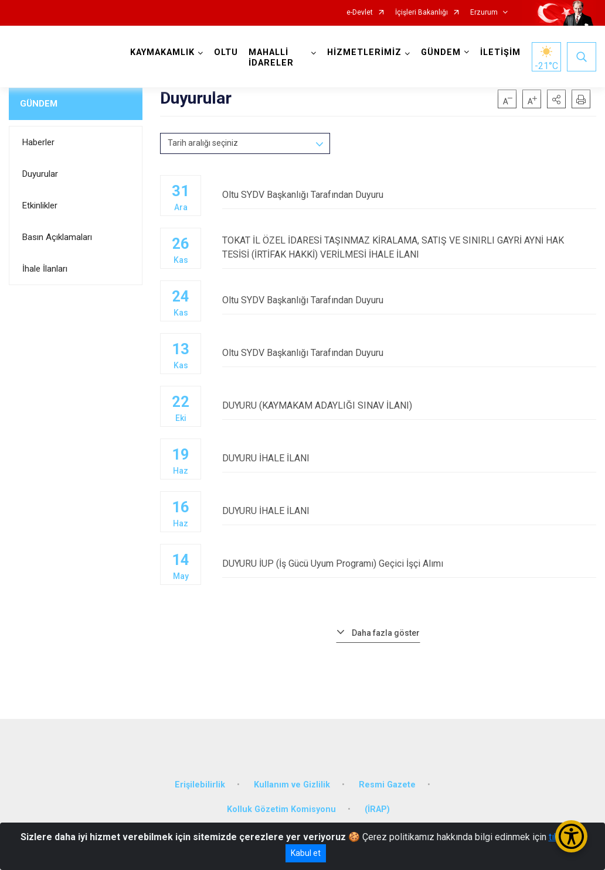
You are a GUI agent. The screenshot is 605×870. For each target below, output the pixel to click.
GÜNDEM (38, 103)
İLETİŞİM (500, 52)
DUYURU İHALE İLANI (409, 458)
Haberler (38, 142)
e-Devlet (359, 12)
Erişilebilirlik (200, 785)
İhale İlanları (44, 268)
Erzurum (484, 12)
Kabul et (306, 853)
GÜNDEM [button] (441, 52)
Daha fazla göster (386, 633)
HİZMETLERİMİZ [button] (364, 52)
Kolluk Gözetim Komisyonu (281, 809)
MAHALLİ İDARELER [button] (271, 57)
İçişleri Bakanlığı (421, 12)
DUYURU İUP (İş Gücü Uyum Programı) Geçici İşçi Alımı (409, 563)
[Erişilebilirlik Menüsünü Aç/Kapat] (571, 836)
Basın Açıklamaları (57, 237)
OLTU (226, 52)
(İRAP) (377, 809)
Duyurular (40, 174)
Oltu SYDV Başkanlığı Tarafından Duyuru (409, 194)
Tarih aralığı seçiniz (203, 143)
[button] (556, 99)
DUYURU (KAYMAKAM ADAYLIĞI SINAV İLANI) (409, 405)
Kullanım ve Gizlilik (292, 785)
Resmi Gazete (387, 785)
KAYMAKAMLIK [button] (162, 52)
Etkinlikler (39, 205)
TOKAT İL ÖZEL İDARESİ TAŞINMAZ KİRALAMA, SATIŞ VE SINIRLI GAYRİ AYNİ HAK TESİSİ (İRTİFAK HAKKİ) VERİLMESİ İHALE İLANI (409, 247)
